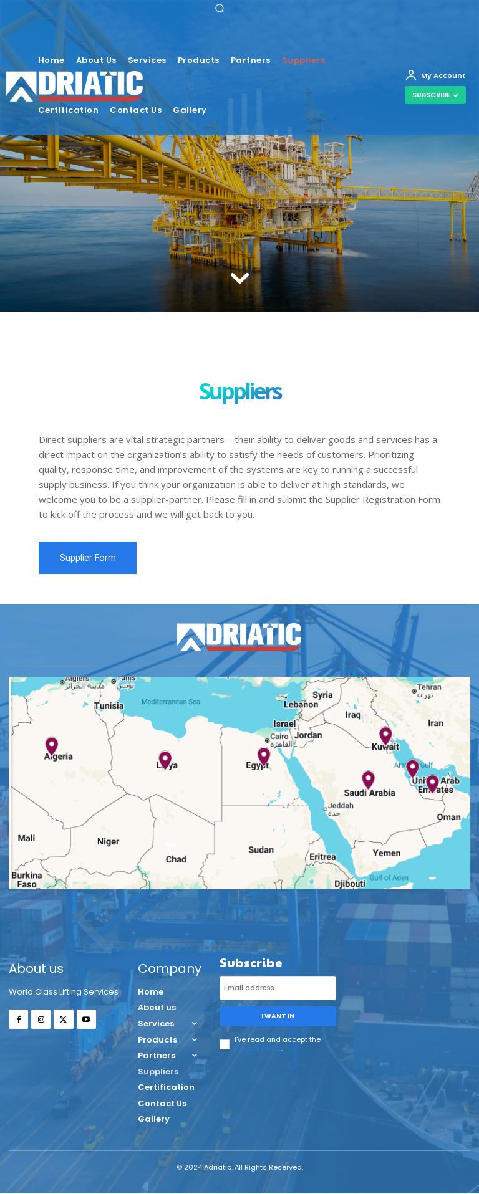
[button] (219, 8)
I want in (278, 1016)
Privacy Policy (258, 1048)
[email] (278, 988)
